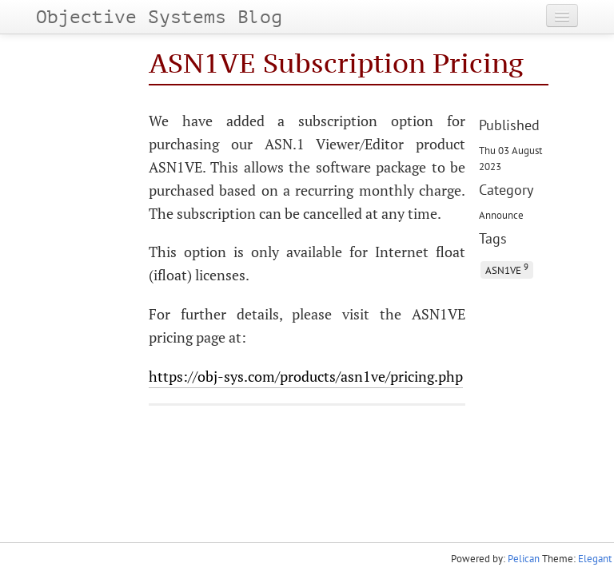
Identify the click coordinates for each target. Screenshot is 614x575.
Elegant (595, 558)
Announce (501, 214)
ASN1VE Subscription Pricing (336, 63)
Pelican (524, 558)
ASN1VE (506, 268)
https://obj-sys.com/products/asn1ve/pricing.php (306, 376)
